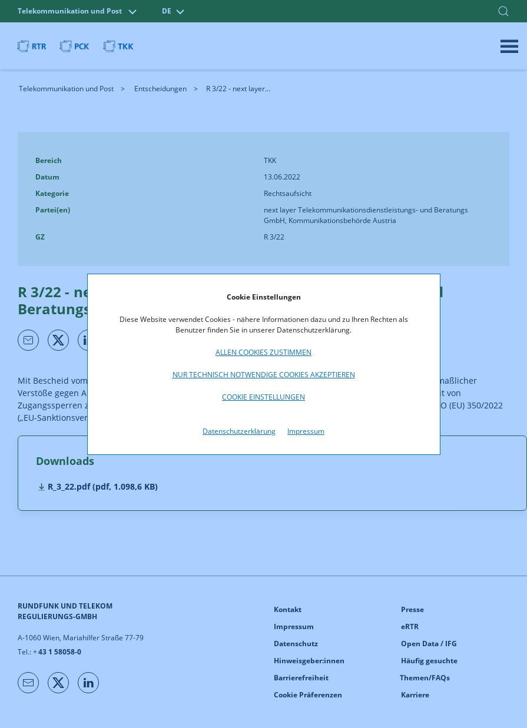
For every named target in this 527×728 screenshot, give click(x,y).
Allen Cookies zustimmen (263, 352)
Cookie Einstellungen (263, 397)
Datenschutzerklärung (239, 431)
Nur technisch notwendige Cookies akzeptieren (264, 375)
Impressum (305, 431)
